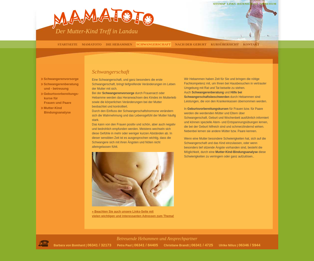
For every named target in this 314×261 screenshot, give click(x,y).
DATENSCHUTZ (247, 3)
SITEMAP (219, 3)
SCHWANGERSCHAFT (153, 44)
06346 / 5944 (249, 245)
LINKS (231, 3)
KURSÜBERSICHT (225, 44)
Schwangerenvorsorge (61, 79)
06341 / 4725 (202, 245)
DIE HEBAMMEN (119, 44)
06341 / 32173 (99, 245)
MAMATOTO (91, 44)
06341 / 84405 (146, 245)
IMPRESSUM (268, 3)
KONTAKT (251, 44)
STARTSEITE (68, 44)
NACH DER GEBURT (191, 44)
